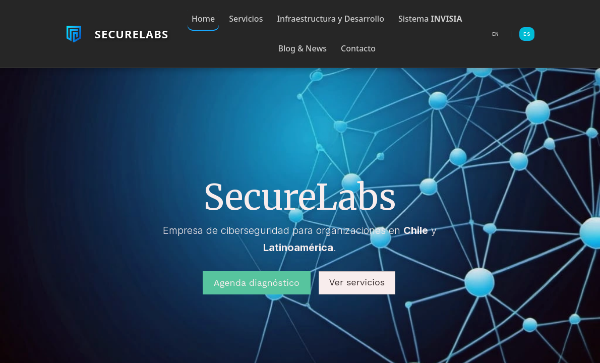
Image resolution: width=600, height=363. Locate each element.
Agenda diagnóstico (256, 282)
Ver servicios (357, 282)
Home (203, 18)
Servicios (246, 18)
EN (495, 34)
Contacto (358, 48)
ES (526, 34)
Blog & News (302, 48)
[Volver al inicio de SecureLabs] (115, 34)
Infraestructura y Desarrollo (330, 18)
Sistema (430, 18)
